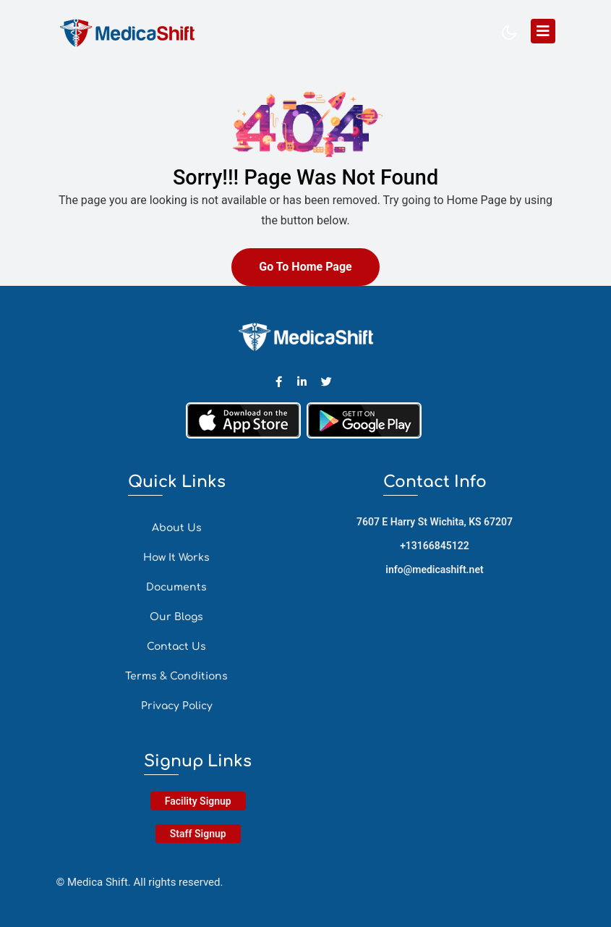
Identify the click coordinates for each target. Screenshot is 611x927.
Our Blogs (176, 616)
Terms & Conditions (176, 676)
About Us (177, 527)
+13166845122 (434, 545)
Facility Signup (198, 801)
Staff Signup (198, 833)
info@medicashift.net (434, 569)
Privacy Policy (177, 705)
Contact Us (176, 646)
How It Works (176, 557)
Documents (176, 587)
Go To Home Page (305, 267)
